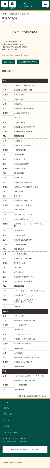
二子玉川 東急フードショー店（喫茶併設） (29, 291)
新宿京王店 (18, 196)
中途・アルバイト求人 (10, 432)
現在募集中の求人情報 (28, 62)
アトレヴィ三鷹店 (20, 254)
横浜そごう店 (19, 316)
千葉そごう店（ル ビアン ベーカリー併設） (29, 376)
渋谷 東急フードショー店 (23, 215)
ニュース (5, 420)
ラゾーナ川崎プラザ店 (22, 334)
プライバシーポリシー (8, 441)
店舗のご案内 (14, 14)
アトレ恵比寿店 (19, 235)
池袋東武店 (18, 178)
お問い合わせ (22, 441)
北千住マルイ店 (19, 159)
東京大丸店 (18, 104)
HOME (4, 14)
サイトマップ (5, 438)
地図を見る (8, 62)
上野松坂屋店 (19, 141)
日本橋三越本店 (19, 122)
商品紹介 (5, 408)
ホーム (5, 402)
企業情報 (5, 426)
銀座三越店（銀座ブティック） (25, 85)
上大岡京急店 (19, 353)
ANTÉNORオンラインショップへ (25, 450)
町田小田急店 (19, 272)
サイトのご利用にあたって (21, 438)
